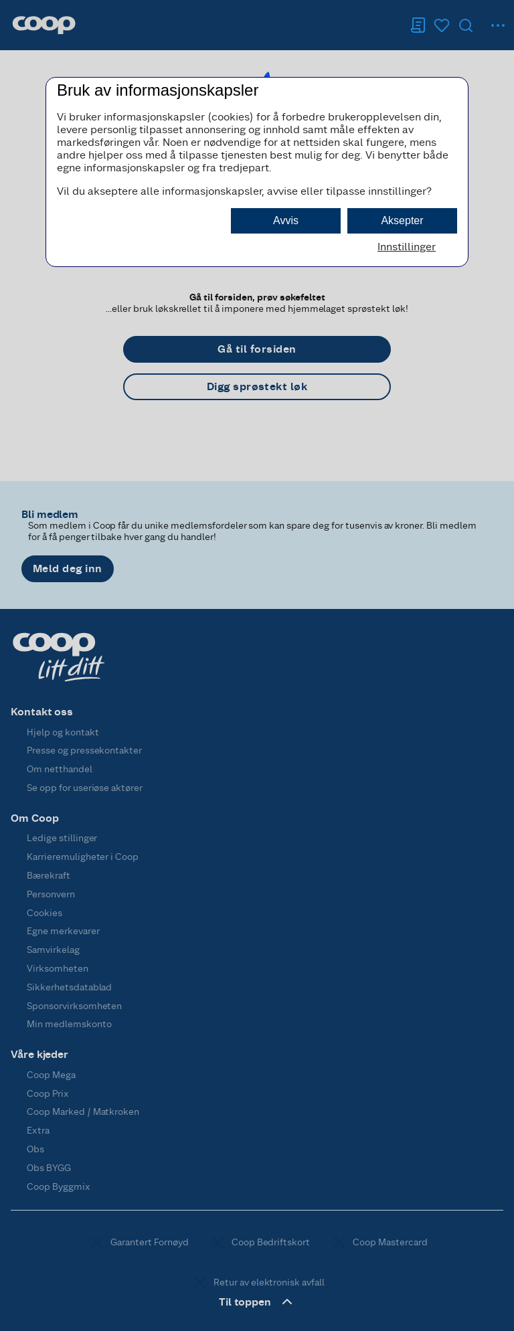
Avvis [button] (285, 220)
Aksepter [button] (402, 220)
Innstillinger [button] (406, 246)
